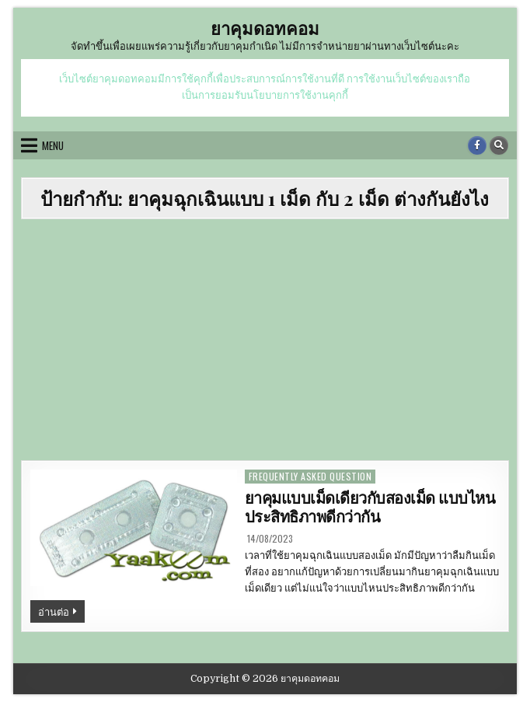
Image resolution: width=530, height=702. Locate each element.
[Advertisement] (265, 343)
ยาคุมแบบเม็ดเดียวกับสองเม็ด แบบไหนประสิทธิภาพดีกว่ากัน (370, 507)
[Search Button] (499, 145)
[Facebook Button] (477, 145)
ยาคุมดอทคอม (265, 28)
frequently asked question (310, 476)
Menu (53, 145)
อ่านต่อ (61, 612)
